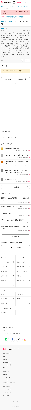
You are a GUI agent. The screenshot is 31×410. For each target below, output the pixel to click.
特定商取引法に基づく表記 (9, 382)
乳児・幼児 (4, 299)
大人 (2, 285)
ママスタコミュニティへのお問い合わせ (12, 333)
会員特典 (5, 359)
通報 (2, 60)
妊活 (2, 294)
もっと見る (15, 187)
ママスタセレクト (7, 389)
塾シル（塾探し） (7, 395)
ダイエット (4, 276)
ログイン (24, 2)
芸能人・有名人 (21, 262)
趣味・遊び (4, 280)
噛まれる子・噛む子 (8, 21)
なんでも (3, 257)
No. (2, 28)
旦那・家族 (4, 266)
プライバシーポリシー (8, 377)
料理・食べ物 (20, 266)
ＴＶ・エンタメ (5, 262)
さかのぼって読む (22, 79)
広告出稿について (7, 362)
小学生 (18, 299)
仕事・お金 (20, 276)
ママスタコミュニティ (8, 392)
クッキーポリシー (7, 380)
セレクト (3, 312)
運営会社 (5, 367)
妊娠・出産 (20, 294)
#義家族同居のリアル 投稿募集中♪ (15, 17)
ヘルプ (4, 330)
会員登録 (19, 2)
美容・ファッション (22, 271)
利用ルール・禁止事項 (8, 327)
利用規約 (5, 374)
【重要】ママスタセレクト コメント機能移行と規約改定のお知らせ (15, 12)
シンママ (19, 303)
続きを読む (8, 79)
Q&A (4, 356)
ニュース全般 (20, 257)
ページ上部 (15, 401)
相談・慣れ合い (21, 280)
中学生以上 (4, 303)
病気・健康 (4, 271)
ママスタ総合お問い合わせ (9, 365)
